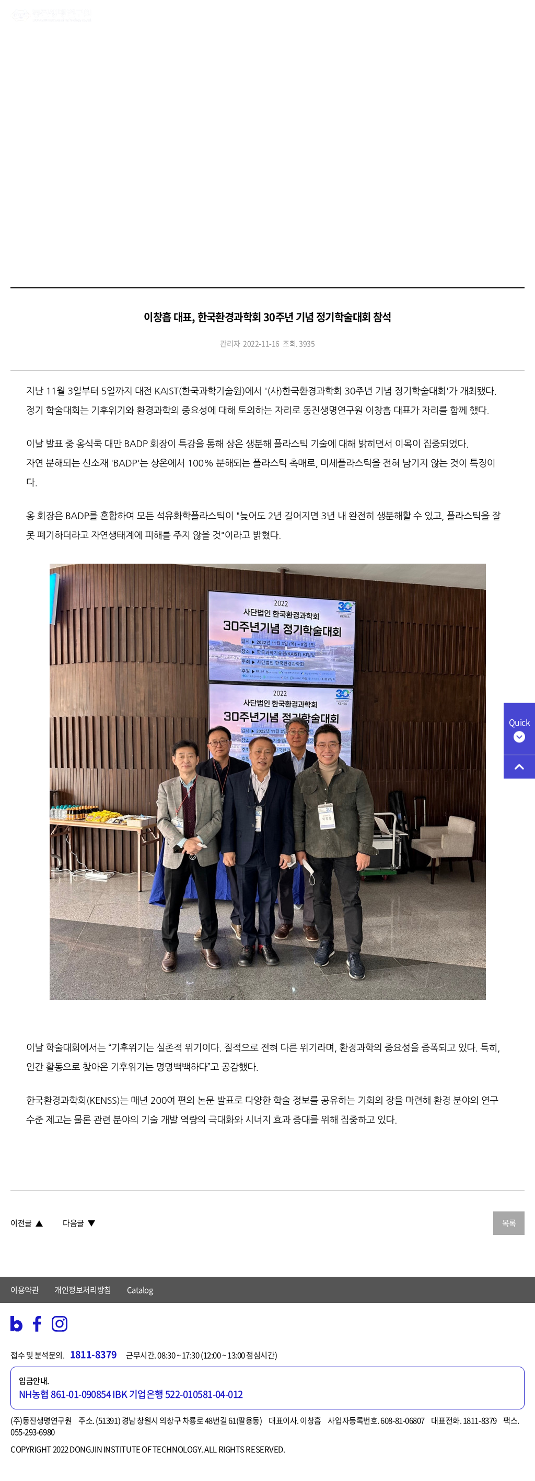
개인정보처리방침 (82, 1290)
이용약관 (24, 1290)
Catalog (140, 1290)
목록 (509, 1223)
